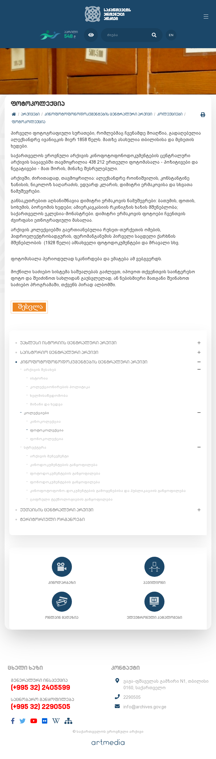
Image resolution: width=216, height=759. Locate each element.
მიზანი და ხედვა (46, 404)
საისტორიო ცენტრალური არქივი (59, 352)
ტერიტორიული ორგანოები (52, 519)
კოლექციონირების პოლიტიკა (60, 387)
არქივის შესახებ (40, 369)
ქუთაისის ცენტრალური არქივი (56, 510)
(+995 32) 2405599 (40, 687)
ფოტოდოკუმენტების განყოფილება (65, 473)
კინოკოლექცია (45, 421)
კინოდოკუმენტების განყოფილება (64, 465)
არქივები (30, 114)
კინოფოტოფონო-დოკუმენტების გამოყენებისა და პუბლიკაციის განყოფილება (108, 491)
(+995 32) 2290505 (40, 706)
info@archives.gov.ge (144, 706)
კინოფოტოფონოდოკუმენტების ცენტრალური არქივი (98, 114)
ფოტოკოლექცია (28, 122)
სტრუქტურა (35, 447)
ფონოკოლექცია (46, 439)
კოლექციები (169, 114)
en (171, 35)
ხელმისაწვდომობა (49, 395)
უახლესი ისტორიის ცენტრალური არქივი (68, 343)
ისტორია (39, 378)
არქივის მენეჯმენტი (49, 456)
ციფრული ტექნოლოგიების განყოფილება (71, 499)
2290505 (132, 697)
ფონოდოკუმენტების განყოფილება (65, 482)
